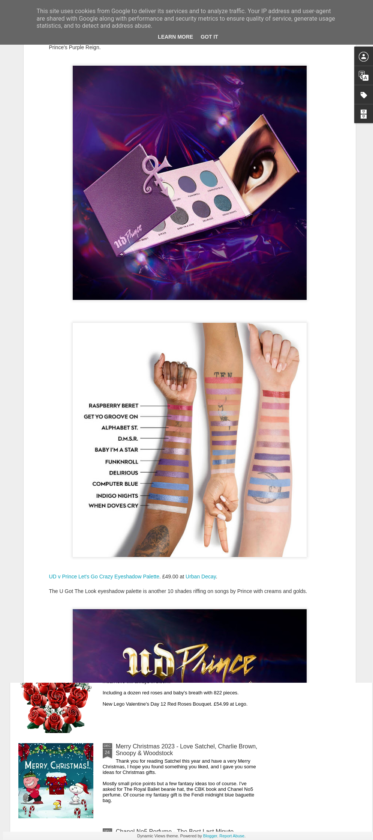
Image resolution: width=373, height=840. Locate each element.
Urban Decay (201, 492)
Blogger (210, 836)
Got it (209, 37)
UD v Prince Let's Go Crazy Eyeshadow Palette (104, 492)
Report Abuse (231, 836)
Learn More (175, 37)
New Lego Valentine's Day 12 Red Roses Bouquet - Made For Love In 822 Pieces (184, 664)
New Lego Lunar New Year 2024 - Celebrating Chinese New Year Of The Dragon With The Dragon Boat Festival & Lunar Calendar (184, 497)
